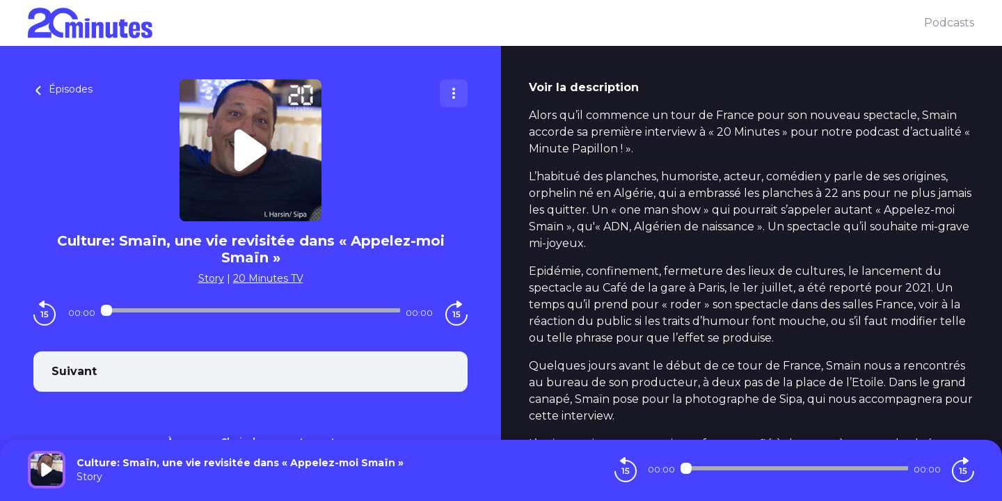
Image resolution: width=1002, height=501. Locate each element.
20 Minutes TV (268, 278)
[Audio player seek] (250, 310)
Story (211, 278)
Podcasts (949, 22)
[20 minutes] (476, 23)
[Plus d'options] (454, 93)
